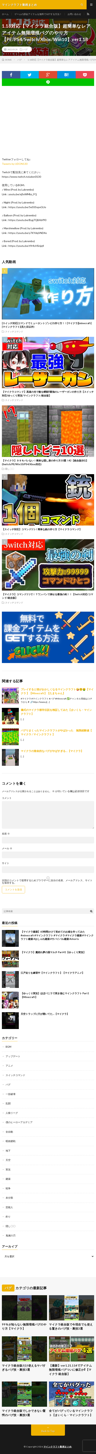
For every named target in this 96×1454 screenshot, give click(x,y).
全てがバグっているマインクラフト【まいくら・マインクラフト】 (71, 1413)
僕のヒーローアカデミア (19, 1122)
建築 (8, 1178)
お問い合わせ (74, 14)
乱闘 (8, 1103)
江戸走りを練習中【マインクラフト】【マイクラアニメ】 (52, 972)
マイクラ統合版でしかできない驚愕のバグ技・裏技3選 (24, 1413)
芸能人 (9, 1207)
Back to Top (48, 1431)
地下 (8, 1150)
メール (7, 848)
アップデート (13, 1056)
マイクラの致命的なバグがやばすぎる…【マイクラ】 (52, 751)
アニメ (9, 1065)
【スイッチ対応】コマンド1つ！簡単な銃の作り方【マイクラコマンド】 (42, 529)
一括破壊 (10, 1094)
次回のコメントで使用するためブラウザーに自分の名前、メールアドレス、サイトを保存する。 (47, 881)
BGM (8, 1046)
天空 (8, 1159)
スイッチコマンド (14, 331)
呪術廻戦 (10, 1141)
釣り (8, 1216)
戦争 (8, 1188)
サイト (5, 863)
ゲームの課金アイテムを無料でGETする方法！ (38, 14)
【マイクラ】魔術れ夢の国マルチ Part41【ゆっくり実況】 (53, 952)
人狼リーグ (12, 1112)
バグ (25, 49)
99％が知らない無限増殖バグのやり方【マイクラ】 (24, 1326)
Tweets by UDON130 (14, 163)
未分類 (9, 1197)
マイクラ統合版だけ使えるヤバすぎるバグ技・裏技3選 (24, 1367)
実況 (8, 1169)
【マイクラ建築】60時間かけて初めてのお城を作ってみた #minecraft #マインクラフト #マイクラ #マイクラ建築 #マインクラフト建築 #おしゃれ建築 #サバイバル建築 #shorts (57, 935)
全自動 (9, 1131)
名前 (6, 833)
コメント (7, 798)
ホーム (5, 14)
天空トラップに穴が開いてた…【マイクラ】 (45, 1013)
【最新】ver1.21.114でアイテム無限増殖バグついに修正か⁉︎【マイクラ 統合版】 (70, 1370)
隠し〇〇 (9, 469)
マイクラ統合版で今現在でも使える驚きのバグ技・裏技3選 (71, 1326)
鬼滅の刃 (10, 1235)
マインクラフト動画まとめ (57, 1446)
